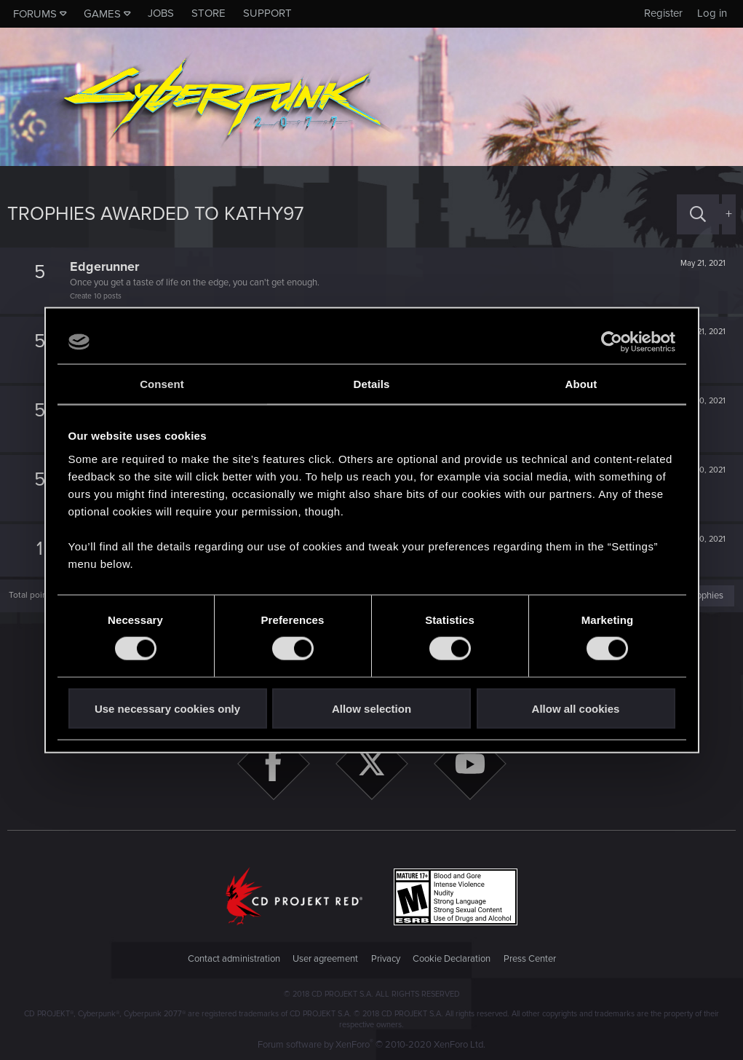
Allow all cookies (576, 708)
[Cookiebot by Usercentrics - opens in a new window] (611, 342)
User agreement (325, 959)
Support (267, 13)
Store (208, 13)
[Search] (698, 214)
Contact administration (234, 959)
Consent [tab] (162, 384)
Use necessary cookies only (167, 708)
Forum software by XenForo (371, 1045)
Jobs (161, 13)
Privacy (385, 959)
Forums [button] (35, 13)
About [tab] (581, 384)
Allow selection (371, 708)
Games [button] (102, 13)
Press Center (530, 959)
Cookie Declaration (451, 959)
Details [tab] (372, 384)
